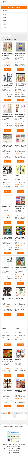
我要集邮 (9, 446)
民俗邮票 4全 (5, 175)
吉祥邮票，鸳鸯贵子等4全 (7, 391)
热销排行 (14, 39)
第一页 (2, 413)
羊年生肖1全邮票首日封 (7, 267)
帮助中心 (22, 426)
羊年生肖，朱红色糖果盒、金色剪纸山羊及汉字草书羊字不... (7, 238)
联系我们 (17, 426)
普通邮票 (5, 10)
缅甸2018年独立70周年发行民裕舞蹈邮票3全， (20, 54)
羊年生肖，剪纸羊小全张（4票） (20, 268)
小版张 (4, 24)
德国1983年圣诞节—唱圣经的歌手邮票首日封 (20, 115)
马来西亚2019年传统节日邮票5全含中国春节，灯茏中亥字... (20, 85)
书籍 (5, 39)
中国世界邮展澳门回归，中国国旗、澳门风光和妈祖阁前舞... (20, 207)
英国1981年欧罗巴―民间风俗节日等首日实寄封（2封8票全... (7, 115)
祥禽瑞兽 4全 (18, 359)
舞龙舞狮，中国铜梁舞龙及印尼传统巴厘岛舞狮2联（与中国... (7, 54)
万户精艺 (15, 444)
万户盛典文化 (22, 444)
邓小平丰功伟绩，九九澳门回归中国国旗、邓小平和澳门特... (20, 391)
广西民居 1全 (5, 328)
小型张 (4, 30)
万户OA (14, 446)
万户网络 (9, 444)
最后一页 (14, 416)
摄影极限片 (5, 17)
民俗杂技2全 (18, 175)
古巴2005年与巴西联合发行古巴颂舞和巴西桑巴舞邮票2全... (7, 85)
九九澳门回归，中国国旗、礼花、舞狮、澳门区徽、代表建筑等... (7, 360)
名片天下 (19, 446)
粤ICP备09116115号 (14, 452)
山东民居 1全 (18, 328)
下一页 (25, 413)
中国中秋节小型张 (6, 206)
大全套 (4, 14)
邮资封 (4, 20)
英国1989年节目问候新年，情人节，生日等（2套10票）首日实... (7, 146)
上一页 (5, 413)
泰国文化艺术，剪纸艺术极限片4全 (7, 299)
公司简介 (11, 426)
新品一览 (9, 39)
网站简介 (6, 426)
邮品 (2, 39)
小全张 (4, 27)
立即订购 (7, 69)
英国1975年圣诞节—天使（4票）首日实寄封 (20, 146)
